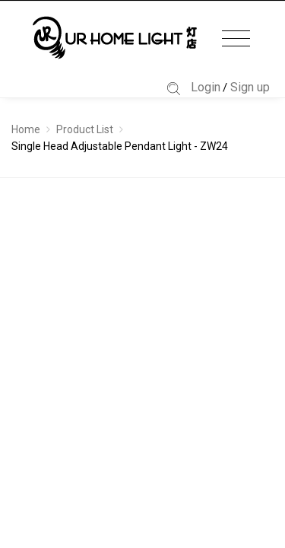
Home (25, 129)
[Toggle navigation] (236, 39)
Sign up (250, 87)
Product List (84, 129)
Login (205, 87)
